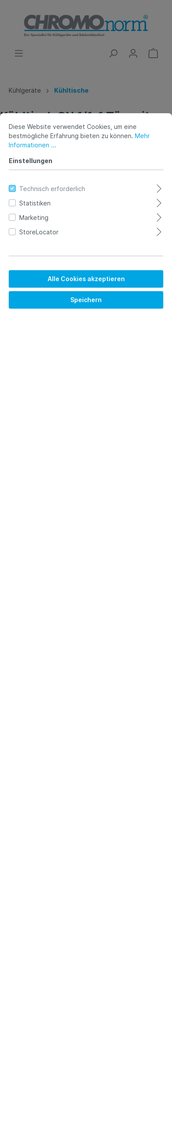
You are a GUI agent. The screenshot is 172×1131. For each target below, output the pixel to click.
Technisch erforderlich (52, 188)
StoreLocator (38, 232)
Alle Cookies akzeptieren (86, 278)
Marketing (33, 217)
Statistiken (35, 203)
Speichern (86, 299)
